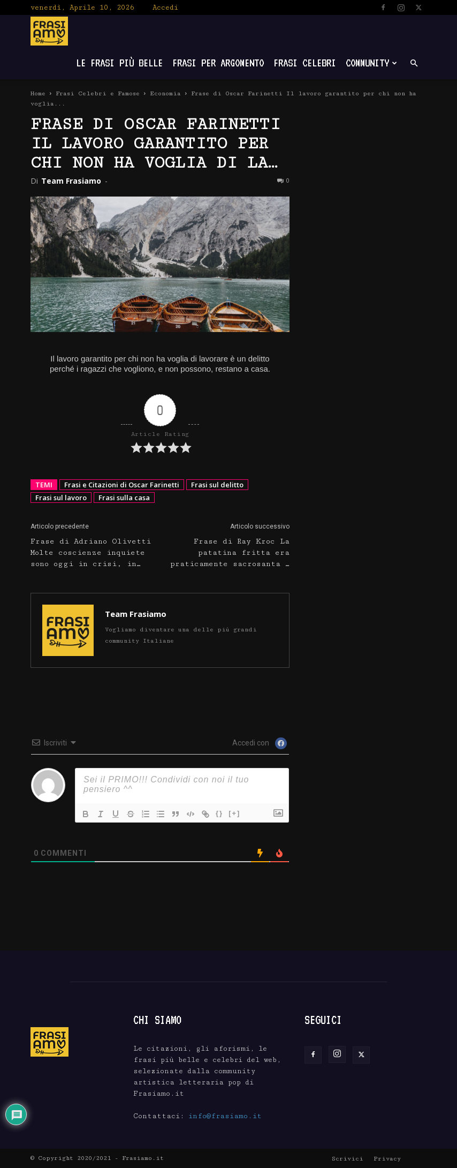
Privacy (387, 1158)
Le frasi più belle (119, 63)
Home (38, 93)
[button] (413, 63)
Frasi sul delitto (217, 484)
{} (219, 813)
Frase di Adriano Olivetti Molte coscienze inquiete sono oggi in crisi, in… (91, 552)
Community (371, 63)
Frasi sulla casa (124, 497)
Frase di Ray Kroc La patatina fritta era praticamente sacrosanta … (230, 552)
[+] (234, 813)
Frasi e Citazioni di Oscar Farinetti (121, 484)
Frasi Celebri (304, 63)
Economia (165, 93)
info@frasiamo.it (225, 1116)
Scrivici (347, 1158)
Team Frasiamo (71, 181)
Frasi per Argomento (218, 63)
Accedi (165, 7)
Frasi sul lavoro (61, 497)
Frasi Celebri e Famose (98, 93)
